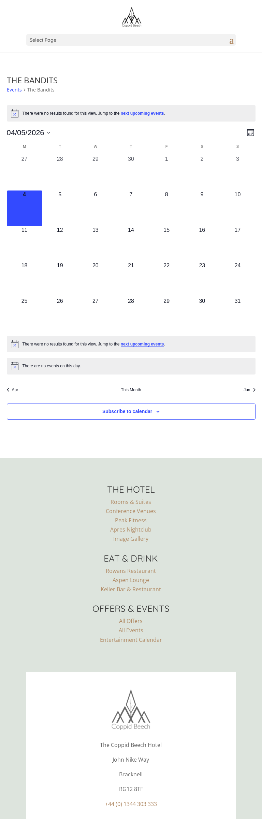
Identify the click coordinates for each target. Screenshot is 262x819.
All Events (131, 630)
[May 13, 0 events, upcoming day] (95, 244)
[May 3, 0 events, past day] (237, 172)
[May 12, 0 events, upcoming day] (60, 244)
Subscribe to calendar (127, 411)
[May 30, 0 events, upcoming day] (202, 315)
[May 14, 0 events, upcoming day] (131, 244)
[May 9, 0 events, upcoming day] (202, 208)
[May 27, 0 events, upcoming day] (95, 315)
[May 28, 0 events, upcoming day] (131, 315)
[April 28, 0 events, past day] (60, 172)
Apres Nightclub (130, 529)
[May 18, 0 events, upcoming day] (24, 279)
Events (14, 89)
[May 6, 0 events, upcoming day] (95, 208)
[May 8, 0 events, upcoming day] (166, 208)
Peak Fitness (131, 520)
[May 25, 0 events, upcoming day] (24, 315)
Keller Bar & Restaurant (131, 589)
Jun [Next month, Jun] (249, 389)
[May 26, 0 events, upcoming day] (60, 315)
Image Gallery (130, 538)
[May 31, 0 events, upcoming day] (237, 315)
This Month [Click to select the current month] (131, 389)
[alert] (131, 113)
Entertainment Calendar (131, 640)
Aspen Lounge (131, 580)
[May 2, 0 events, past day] (202, 172)
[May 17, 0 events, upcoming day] (237, 244)
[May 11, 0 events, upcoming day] (24, 244)
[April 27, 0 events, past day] (24, 172)
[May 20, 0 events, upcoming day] (95, 279)
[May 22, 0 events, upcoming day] (166, 279)
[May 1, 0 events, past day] (166, 172)
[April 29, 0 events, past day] (95, 172)
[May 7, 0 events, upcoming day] (131, 208)
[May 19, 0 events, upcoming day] (60, 279)
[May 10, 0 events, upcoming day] (237, 208)
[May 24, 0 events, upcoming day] (237, 279)
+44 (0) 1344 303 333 (131, 804)
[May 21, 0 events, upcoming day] (131, 279)
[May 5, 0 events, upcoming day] (60, 208)
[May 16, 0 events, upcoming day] (202, 244)
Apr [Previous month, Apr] (12, 389)
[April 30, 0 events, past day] (131, 172)
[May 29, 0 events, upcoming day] (166, 315)
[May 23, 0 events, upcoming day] (202, 279)
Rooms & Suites (131, 502)
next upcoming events (142, 113)
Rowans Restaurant (131, 571)
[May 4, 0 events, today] (24, 208)
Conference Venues (131, 511)
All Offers (131, 621)
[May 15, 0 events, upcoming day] (166, 244)
